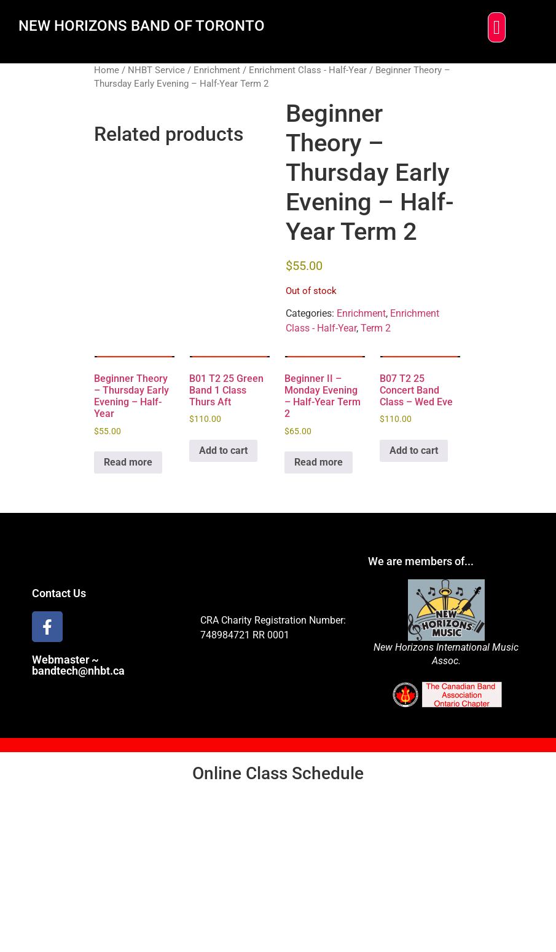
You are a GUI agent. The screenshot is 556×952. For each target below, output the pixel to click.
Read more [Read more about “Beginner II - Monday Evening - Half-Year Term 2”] (318, 462)
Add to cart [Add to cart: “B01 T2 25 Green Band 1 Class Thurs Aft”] (223, 450)
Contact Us (59, 593)
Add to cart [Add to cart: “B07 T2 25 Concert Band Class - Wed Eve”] (414, 450)
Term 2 (376, 328)
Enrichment (217, 70)
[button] (497, 27)
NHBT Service (156, 70)
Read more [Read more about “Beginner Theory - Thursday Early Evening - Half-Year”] (128, 462)
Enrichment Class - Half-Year (308, 70)
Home (106, 70)
